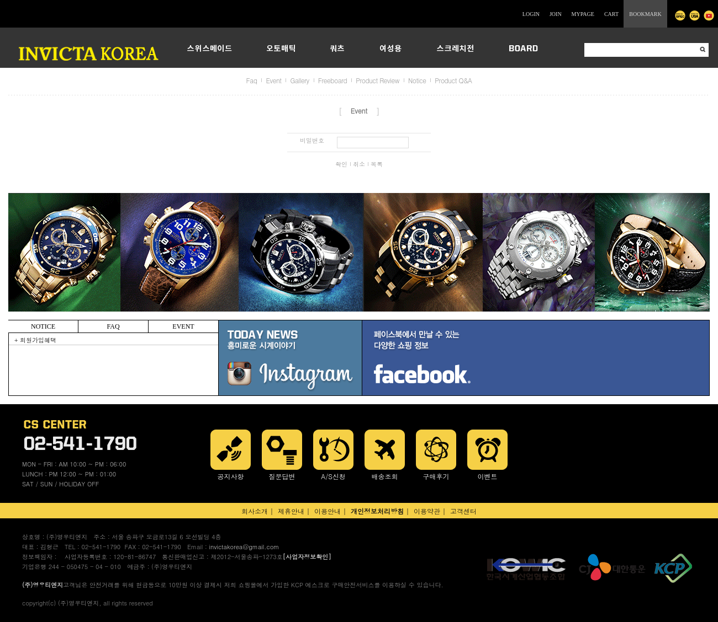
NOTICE (43, 326)
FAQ (113, 326)
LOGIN (531, 14)
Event (273, 80)
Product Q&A (453, 80)
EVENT (183, 326)
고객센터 (463, 511)
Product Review (377, 80)
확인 (341, 164)
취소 (359, 164)
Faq (251, 80)
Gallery (299, 80)
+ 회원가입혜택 (35, 340)
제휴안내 (291, 511)
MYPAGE (583, 14)
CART (611, 14)
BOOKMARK (645, 14)
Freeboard (332, 80)
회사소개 (254, 511)
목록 (377, 164)
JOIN (556, 14)
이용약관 (427, 511)
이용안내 (327, 511)
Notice (417, 80)
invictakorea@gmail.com (244, 547)
